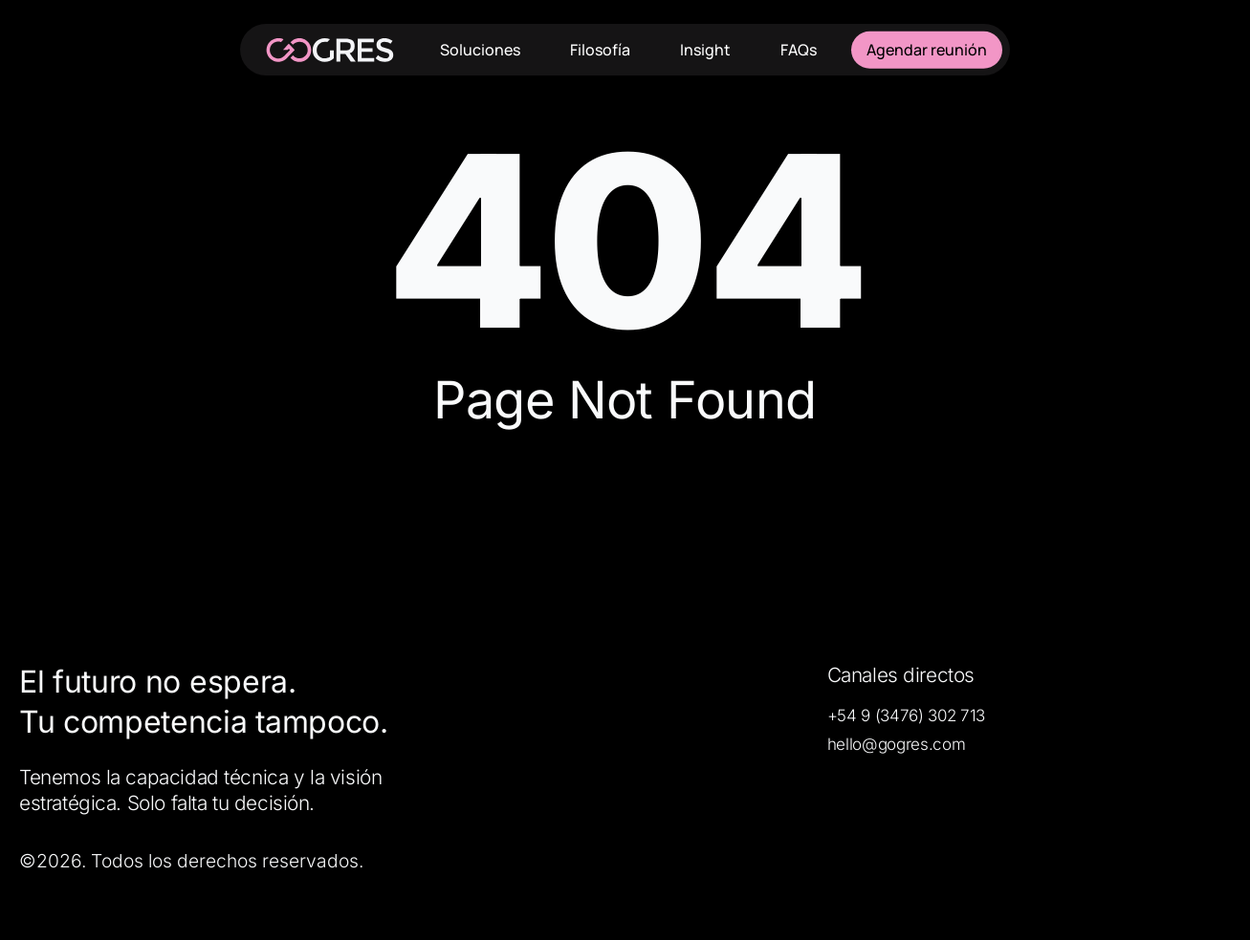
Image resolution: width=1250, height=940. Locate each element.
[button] (906, 716)
